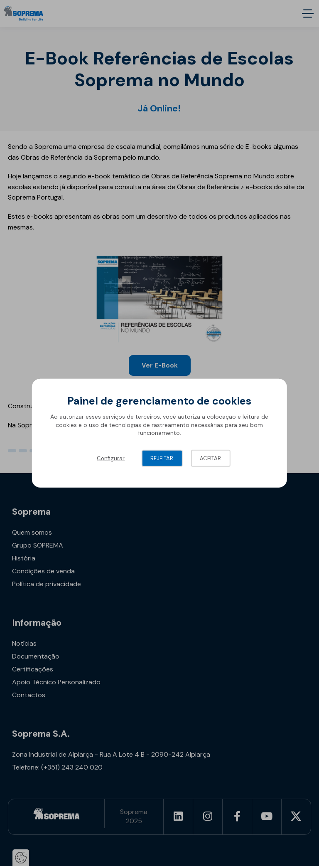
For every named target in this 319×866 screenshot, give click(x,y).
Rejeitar (161, 458)
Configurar (111, 458)
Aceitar (210, 458)
